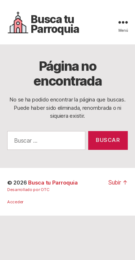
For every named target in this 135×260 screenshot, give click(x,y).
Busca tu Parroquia (55, 24)
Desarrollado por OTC (28, 189)
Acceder (15, 201)
